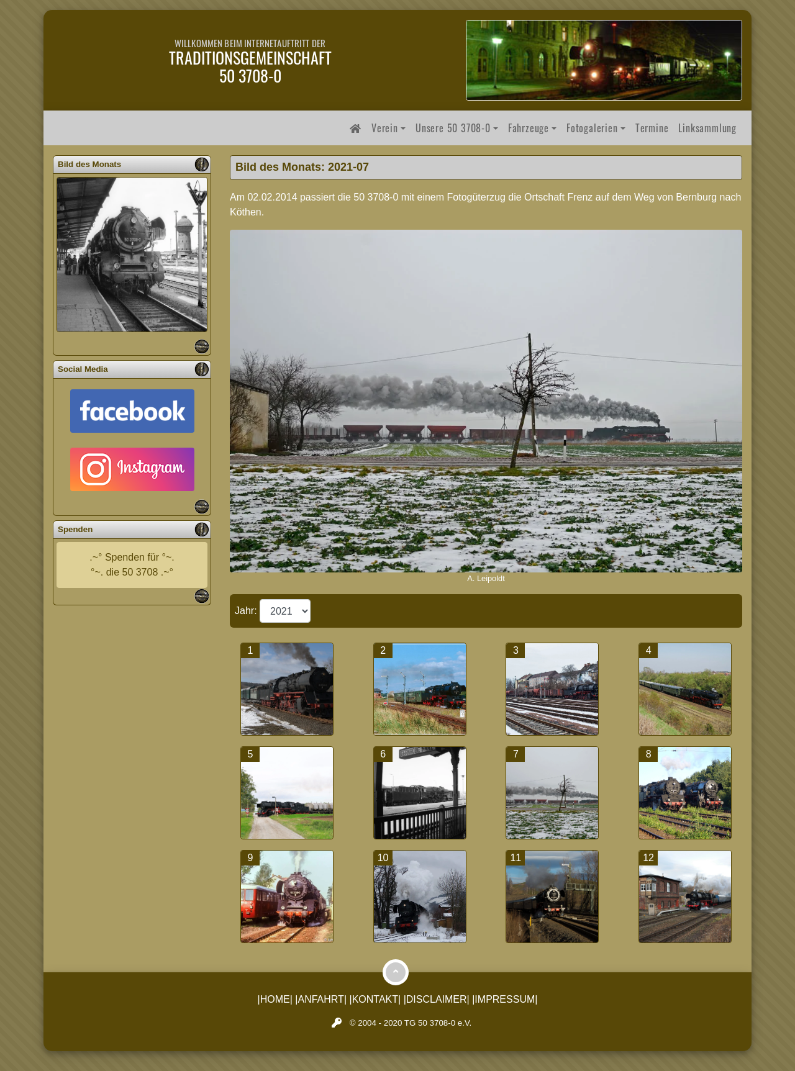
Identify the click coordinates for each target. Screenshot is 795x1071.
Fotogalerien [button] (592, 127)
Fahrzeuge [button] (528, 127)
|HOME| (275, 999)
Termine (652, 127)
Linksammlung (707, 127)
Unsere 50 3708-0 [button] (453, 127)
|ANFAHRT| (321, 999)
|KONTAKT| (375, 999)
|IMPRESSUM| (504, 999)
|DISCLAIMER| (437, 999)
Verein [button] (384, 127)
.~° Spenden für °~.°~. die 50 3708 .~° (131, 564)
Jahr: (247, 610)
